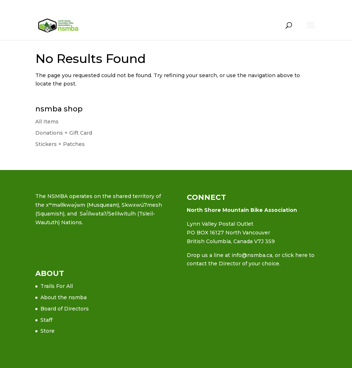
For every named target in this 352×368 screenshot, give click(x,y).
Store (47, 331)
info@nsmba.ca (252, 255)
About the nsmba (63, 297)
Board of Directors (64, 308)
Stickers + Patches (60, 144)
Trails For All (56, 286)
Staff (46, 320)
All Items (47, 121)
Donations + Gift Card (63, 133)
